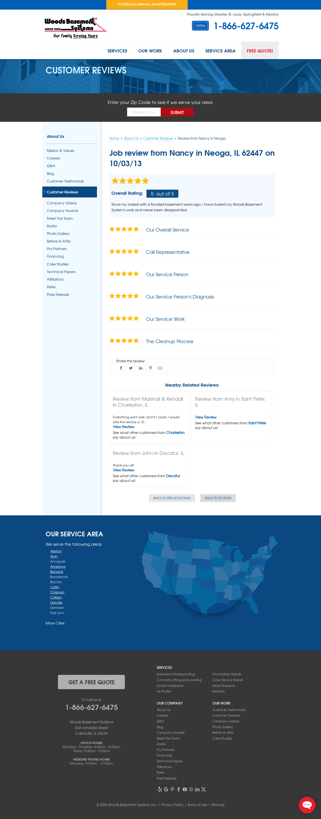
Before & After (59, 241)
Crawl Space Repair (227, 680)
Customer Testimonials (65, 181)
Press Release (58, 294)
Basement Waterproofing (176, 674)
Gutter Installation (170, 685)
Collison (56, 597)
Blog (50, 173)
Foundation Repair (226, 674)
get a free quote (91, 682)
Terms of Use (197, 804)
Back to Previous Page (172, 498)
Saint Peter (257, 422)
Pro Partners (57, 249)
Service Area (220, 50)
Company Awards (62, 210)
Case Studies (57, 264)
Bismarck (56, 571)
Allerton (56, 551)
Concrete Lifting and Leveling (179, 680)
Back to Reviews (218, 498)
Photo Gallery (58, 233)
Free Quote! (260, 50)
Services (117, 50)
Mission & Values (60, 150)
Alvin (54, 556)
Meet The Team (60, 218)
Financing (55, 256)
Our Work (150, 50)
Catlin (54, 587)
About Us (183, 50)
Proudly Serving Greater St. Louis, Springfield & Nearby (233, 14)
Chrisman (57, 592)
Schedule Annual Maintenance (146, 4)
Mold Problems (223, 685)
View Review (123, 426)
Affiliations (55, 279)
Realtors (218, 691)
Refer (51, 287)
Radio (52, 226)
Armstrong (57, 566)
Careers (53, 158)
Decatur (173, 475)
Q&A (51, 166)
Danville (56, 602)
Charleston (175, 432)
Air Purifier (164, 691)
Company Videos (62, 203)
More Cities (55, 623)
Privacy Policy (172, 804)
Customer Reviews (62, 192)
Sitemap (217, 804)
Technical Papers (61, 272)
